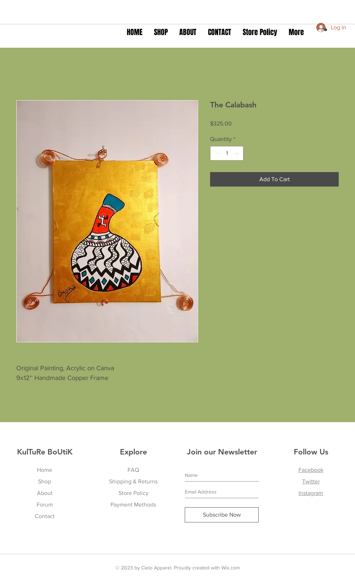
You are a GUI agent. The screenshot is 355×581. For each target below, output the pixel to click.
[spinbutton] (226, 153)
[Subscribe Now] (222, 514)
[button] (323, 29)
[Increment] (237, 153)
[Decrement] (216, 153)
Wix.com (230, 568)
